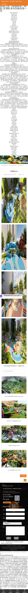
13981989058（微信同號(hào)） (16, 1)
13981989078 (4, 4)
